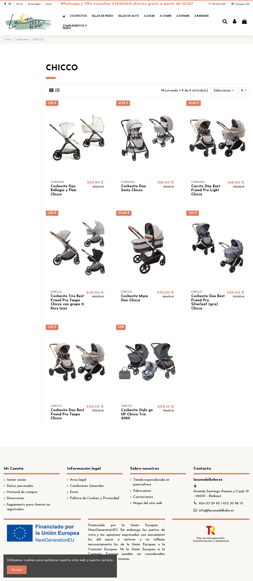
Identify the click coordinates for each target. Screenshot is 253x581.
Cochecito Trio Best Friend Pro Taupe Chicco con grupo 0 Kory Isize (67, 302)
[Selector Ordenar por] (224, 90)
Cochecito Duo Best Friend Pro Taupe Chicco (67, 414)
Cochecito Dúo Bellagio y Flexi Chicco (63, 191)
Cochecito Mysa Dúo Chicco (134, 298)
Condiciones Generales (87, 486)
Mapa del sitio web (147, 503)
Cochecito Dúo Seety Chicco (133, 188)
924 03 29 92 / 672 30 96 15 (221, 503)
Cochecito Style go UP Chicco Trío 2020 (137, 414)
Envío (19, 4)
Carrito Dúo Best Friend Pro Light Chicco (205, 191)
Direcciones (15, 498)
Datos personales (20, 486)
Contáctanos (143, 497)
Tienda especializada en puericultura (151, 482)
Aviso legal (34, 4)
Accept (16, 570)
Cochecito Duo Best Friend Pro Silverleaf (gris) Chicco (208, 302)
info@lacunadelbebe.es (216, 510)
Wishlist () (217, 4)
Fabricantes (142, 491)
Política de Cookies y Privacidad (94, 498)
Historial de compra (22, 492)
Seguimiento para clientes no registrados (28, 507)
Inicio (48, 4)
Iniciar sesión (16, 480)
